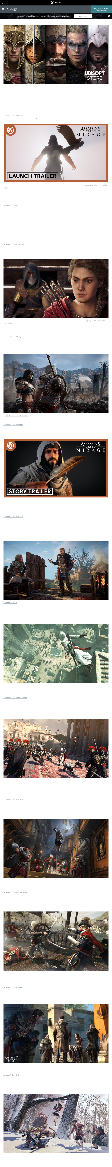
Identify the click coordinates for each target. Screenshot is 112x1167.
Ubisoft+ (36, 118)
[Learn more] (83, 16)
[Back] (5, 19)
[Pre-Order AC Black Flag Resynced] (101, 9)
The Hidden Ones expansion (16, 415)
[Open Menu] (3, 9)
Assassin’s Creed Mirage (13, 115)
